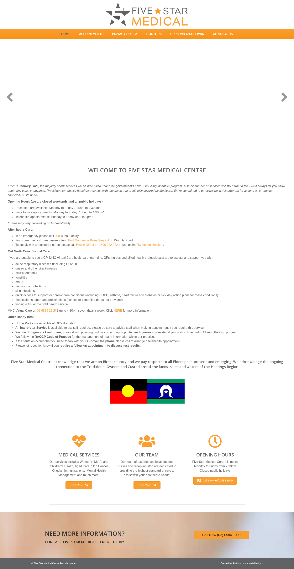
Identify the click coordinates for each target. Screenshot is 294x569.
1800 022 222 (108, 244)
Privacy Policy (125, 34)
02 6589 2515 (46, 310)
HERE (117, 310)
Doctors (154, 34)
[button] (79, 485)
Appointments (91, 34)
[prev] (9, 97)
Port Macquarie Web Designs (248, 563)
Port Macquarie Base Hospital (88, 240)
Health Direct (85, 244)
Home (65, 34)
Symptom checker (150, 244)
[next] (284, 97)
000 (57, 236)
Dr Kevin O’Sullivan (187, 34)
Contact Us (223, 34)
